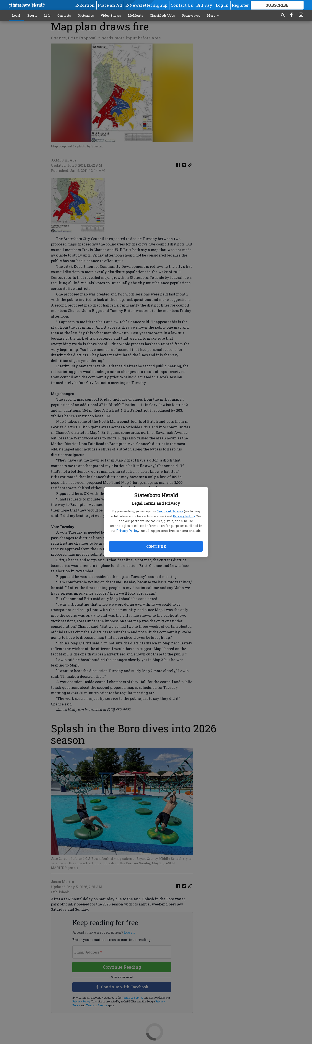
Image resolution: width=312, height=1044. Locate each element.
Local (16, 15)
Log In (222, 5)
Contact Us (182, 5)
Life (47, 15)
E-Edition (85, 5)
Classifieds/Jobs (162, 15)
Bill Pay (204, 5)
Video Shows (111, 15)
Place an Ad (110, 5)
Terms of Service (170, 511)
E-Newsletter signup (146, 5)
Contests (64, 15)
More (214, 15)
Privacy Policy (184, 516)
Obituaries (86, 15)
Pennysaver (191, 15)
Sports (32, 15)
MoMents (135, 15)
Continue (156, 546)
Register (240, 5)
